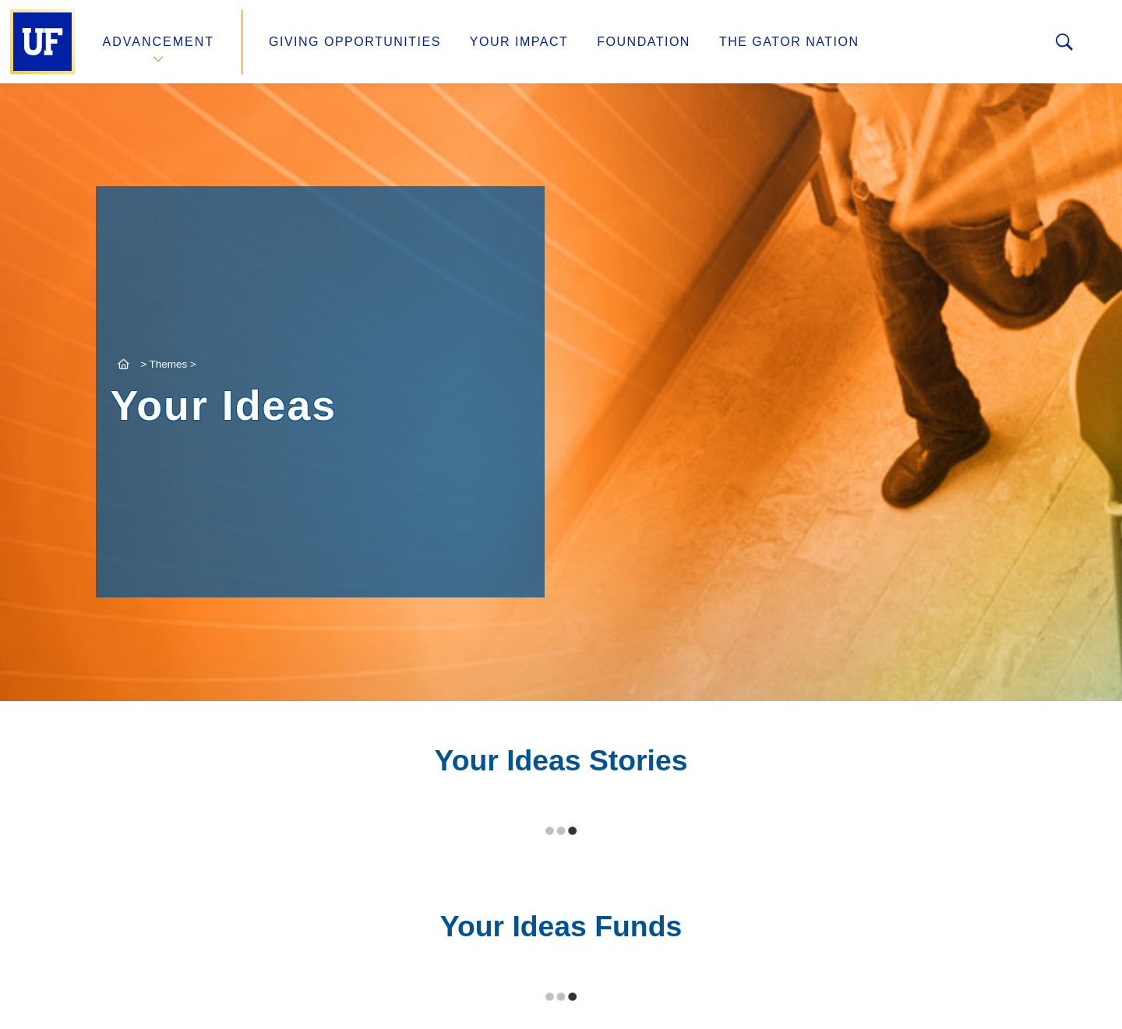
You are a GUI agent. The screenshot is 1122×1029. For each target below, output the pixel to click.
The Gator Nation (789, 41)
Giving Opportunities (355, 41)
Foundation (643, 41)
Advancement (159, 41)
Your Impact (519, 41)
